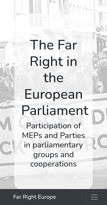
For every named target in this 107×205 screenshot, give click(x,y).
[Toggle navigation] (94, 197)
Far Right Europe (34, 197)
